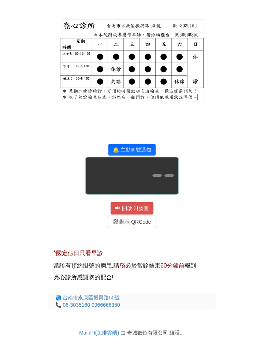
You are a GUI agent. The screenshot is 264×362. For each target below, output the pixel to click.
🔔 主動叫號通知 (132, 150)
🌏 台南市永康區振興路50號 (87, 298)
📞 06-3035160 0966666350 (87, 305)
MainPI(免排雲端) (99, 333)
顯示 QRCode (132, 222)
